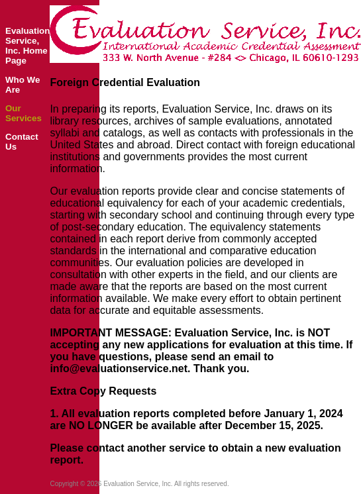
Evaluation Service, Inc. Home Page (27, 46)
